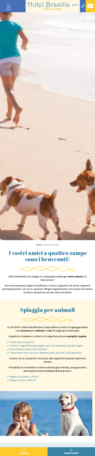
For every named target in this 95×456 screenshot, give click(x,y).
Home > (39, 245)
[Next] (92, 126)
